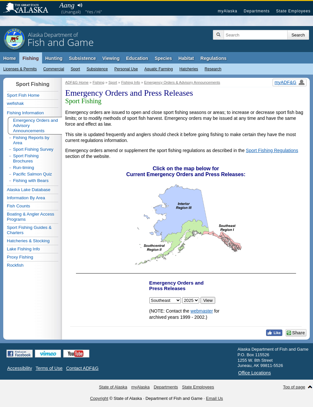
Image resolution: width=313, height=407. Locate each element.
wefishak (15, 103)
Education (137, 58)
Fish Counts (18, 206)
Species (163, 58)
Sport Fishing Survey (33, 149)
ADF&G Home (77, 82)
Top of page (294, 387)
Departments (257, 11)
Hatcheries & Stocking (28, 240)
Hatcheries (188, 69)
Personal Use (126, 69)
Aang (66, 5)
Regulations (214, 58)
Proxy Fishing (20, 257)
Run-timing (23, 167)
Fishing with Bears (31, 180)
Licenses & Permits (20, 69)
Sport (75, 69)
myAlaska (227, 11)
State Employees (293, 11)
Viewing (111, 58)
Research (213, 69)
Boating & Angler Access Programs (30, 217)
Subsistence (97, 69)
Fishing (30, 58)
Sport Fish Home (23, 95)
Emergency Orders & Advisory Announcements (182, 82)
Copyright (99, 398)
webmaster (201, 311)
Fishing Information (25, 112)
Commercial (53, 69)
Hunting (54, 58)
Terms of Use (49, 368)
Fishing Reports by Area (31, 140)
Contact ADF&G (82, 368)
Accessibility (19, 368)
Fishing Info (130, 82)
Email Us (214, 398)
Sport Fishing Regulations (272, 150)
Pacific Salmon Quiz (32, 174)
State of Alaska (29, 8)
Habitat (186, 58)
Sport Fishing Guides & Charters (29, 230)
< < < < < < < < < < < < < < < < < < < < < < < (190, 300)
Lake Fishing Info (23, 248)
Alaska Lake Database (28, 189)
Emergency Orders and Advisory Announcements (35, 125)
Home (9, 58)
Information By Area (26, 197)
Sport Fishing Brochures (26, 158)
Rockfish (15, 265)
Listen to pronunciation (80, 5)
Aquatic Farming (158, 69)
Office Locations (254, 372)
